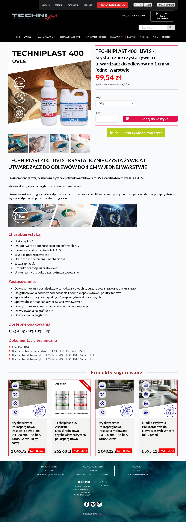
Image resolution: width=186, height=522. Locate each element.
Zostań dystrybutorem (112, 4)
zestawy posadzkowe (70, 37)
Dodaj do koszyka (145, 119)
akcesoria (144, 37)
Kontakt (88, 4)
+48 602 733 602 (101, 482)
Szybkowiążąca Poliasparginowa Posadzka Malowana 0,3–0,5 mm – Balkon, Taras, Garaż (113, 431)
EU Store (45, 4)
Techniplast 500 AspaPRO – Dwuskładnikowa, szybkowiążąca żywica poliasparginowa (70, 431)
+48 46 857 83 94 (101, 486)
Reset (148, 5)
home (17, 37)
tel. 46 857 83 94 (134, 16)
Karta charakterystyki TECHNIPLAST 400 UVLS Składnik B (53, 359)
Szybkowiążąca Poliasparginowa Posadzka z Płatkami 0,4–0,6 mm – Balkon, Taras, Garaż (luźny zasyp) (26, 433)
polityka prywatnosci (93, 467)
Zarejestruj (73, 4)
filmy (155, 37)
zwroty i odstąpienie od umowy (49, 475)
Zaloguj (58, 4)
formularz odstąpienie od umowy (92, 475)
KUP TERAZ (37, 450)
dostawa (136, 467)
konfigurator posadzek (95, 37)
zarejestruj (92, 471)
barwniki (131, 37)
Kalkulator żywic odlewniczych (136, 133)
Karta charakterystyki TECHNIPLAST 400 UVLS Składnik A (53, 355)
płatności (49, 471)
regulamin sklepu (49, 467)
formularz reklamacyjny (136, 475)
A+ (136, 5)
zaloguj (136, 471)
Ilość (97, 113)
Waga (98, 97)
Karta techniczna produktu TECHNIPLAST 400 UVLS (49, 351)
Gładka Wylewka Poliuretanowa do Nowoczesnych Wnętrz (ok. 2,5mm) (158, 428)
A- (141, 5)
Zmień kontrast (166, 5)
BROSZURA (20, 347)
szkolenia (166, 37)
